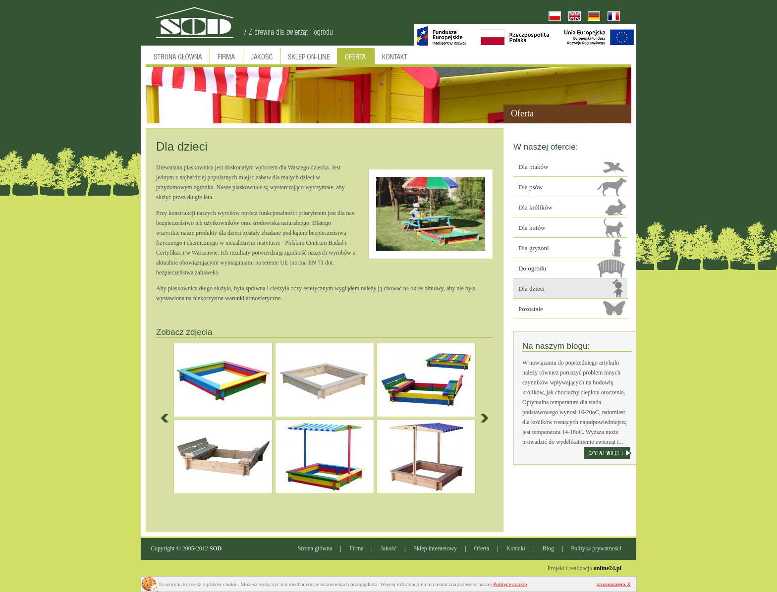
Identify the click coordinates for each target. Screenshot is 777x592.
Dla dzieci (531, 288)
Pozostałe (530, 309)
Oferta (481, 548)
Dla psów (530, 187)
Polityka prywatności (596, 548)
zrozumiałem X (614, 584)
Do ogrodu (532, 268)
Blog (548, 548)
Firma (356, 548)
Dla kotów (532, 227)
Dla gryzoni (533, 248)
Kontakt (516, 548)
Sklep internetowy (435, 548)
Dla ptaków (533, 166)
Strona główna (315, 548)
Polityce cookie (510, 584)
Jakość (388, 548)
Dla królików (535, 207)
